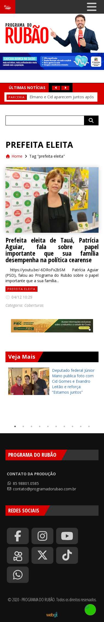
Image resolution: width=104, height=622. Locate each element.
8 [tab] (72, 426)
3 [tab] (31, 426)
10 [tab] (89, 426)
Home (13, 156)
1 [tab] (15, 426)
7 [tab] (64, 426)
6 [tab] (56, 426)
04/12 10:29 (18, 297)
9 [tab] (80, 426)
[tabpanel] (52, 381)
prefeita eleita (21, 289)
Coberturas (34, 305)
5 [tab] (48, 426)
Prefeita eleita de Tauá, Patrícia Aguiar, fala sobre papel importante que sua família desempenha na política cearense (52, 250)
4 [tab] (39, 426)
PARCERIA (16, 97)
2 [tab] (23, 426)
